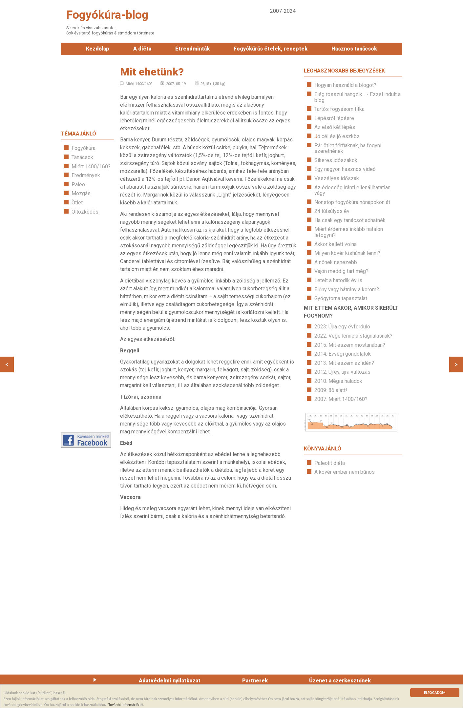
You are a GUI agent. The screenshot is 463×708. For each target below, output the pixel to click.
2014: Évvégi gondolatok (342, 354)
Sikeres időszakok (335, 160)
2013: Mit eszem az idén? (344, 363)
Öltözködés (85, 212)
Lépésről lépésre (334, 118)
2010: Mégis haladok (338, 381)
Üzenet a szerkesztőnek (340, 680)
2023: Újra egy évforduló (342, 326)
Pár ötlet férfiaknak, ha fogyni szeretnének (347, 148)
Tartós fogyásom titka (339, 109)
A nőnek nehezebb (335, 262)
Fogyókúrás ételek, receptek (270, 49)
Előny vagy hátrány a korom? (346, 289)
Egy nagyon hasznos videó (345, 169)
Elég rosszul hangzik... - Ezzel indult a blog (357, 97)
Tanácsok (82, 157)
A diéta (142, 49)
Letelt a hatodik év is (338, 280)
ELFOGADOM (435, 693)
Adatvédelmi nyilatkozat (169, 680)
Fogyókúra (83, 148)
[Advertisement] (87, 323)
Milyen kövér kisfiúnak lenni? (347, 253)
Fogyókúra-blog (107, 15)
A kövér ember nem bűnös (344, 472)
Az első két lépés (334, 127)
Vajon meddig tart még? (341, 271)
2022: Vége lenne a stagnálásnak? (353, 336)
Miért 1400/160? (91, 166)
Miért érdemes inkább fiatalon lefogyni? (348, 232)
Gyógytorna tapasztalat (340, 298)
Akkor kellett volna (335, 244)
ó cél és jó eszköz (338, 136)
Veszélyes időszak (336, 178)
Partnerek (255, 680)
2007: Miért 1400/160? (341, 399)
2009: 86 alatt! (330, 390)
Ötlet (77, 202)
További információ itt (125, 705)
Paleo (78, 184)
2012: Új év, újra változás (342, 372)
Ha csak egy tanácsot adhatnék (350, 220)
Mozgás (81, 193)
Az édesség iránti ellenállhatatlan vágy (352, 190)
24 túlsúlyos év (331, 211)
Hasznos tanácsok (354, 49)
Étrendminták (192, 49)
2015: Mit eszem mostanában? (349, 345)
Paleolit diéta (329, 463)
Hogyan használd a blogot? (345, 85)
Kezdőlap (97, 49)
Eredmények (86, 175)
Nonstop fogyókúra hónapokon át (352, 202)
